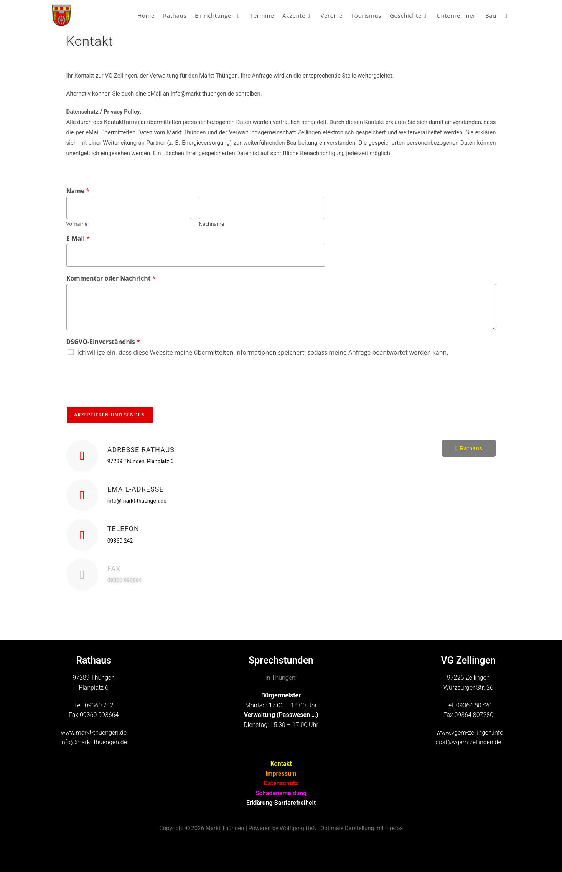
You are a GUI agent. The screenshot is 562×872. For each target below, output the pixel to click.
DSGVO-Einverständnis (103, 342)
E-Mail (78, 239)
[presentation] (124, 394)
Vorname (76, 224)
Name (78, 191)
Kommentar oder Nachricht (111, 278)
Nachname (211, 224)
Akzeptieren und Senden (109, 414)
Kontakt (281, 763)
